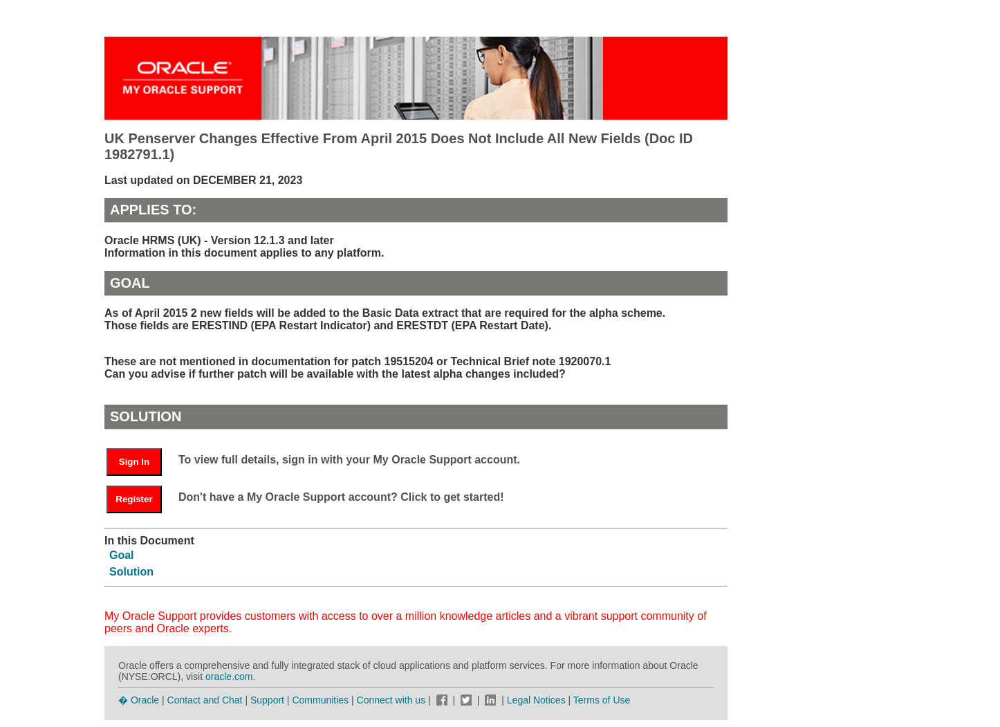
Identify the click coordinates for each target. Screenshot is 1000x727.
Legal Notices (536, 700)
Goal (121, 555)
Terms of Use (601, 700)
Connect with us (393, 700)
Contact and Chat (205, 700)
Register (133, 499)
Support (267, 700)
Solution (131, 572)
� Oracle (138, 700)
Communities (320, 700)
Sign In (134, 462)
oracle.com (228, 676)
